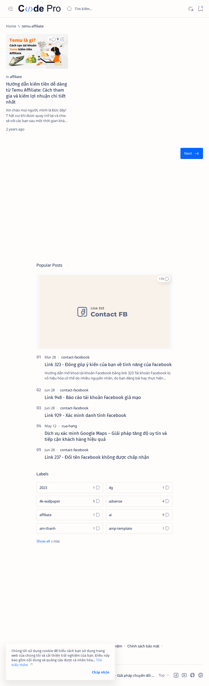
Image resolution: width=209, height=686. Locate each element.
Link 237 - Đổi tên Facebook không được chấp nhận (97, 457)
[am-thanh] (69, 528)
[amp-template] (139, 528)
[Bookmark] (200, 9)
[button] (52, 39)
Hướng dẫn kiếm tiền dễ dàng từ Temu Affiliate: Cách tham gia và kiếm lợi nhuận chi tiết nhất (36, 92)
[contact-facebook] (75, 357)
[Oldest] (191, 153)
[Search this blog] (107, 8)
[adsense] (139, 501)
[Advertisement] (104, 213)
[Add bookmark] (62, 39)
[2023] (69, 487)
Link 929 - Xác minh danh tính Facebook (85, 415)
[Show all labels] (48, 541)
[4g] (139, 487)
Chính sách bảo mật (143, 646)
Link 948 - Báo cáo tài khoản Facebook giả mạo (93, 397)
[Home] (11, 26)
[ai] (139, 514)
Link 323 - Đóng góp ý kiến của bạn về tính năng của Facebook (108, 364)
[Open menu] (10, 9)
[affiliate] (16, 76)
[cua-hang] (69, 425)
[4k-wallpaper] (69, 501)
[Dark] (190, 9)
